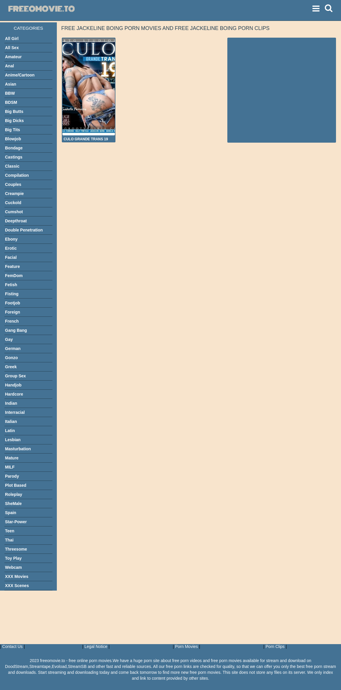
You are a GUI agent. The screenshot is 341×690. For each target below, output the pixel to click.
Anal (9, 66)
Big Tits (12, 129)
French (12, 321)
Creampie (14, 193)
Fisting (12, 293)
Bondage (14, 148)
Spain (10, 512)
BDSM (11, 102)
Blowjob (13, 138)
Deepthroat (16, 221)
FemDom (14, 275)
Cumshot (14, 211)
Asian (10, 84)
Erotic (11, 248)
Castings (13, 157)
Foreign (12, 312)
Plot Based (15, 485)
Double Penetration (24, 230)
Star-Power (16, 521)
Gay (9, 339)
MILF (10, 467)
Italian (11, 421)
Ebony (11, 239)
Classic (12, 166)
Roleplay (13, 494)
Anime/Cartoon (19, 75)
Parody (12, 476)
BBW (10, 93)
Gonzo (11, 357)
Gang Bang (16, 330)
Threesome (16, 549)
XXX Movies (16, 576)
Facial (11, 257)
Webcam (13, 567)
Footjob (12, 303)
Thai (9, 540)
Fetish (11, 284)
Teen (9, 531)
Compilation (17, 175)
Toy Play (13, 558)
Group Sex (15, 376)
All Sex (12, 47)
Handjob (13, 385)
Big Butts (14, 111)
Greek (11, 366)
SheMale (13, 503)
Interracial (15, 412)
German (13, 348)
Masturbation (18, 448)
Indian (11, 403)
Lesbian (13, 439)
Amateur (13, 56)
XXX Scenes (17, 585)
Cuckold (13, 202)
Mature (12, 458)
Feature (12, 266)
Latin (10, 430)
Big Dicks (14, 120)
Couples (13, 184)
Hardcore (14, 394)
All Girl (12, 38)
